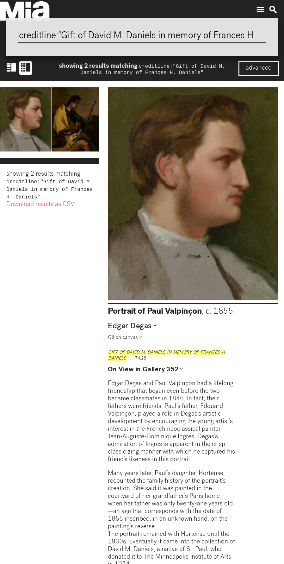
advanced (259, 68)
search (273, 10)
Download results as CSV (40, 208)
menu (260, 10)
